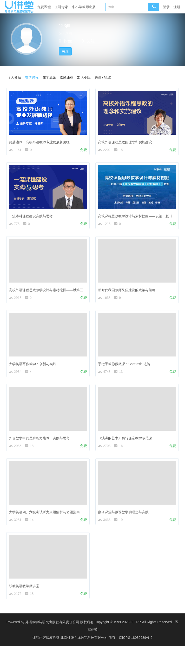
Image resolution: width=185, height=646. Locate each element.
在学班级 (49, 77)
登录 (166, 7)
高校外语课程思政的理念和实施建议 (125, 142)
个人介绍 (14, 77)
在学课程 (32, 77)
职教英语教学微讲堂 (24, 586)
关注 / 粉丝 (102, 77)
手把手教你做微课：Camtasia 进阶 (124, 364)
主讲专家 (61, 7)
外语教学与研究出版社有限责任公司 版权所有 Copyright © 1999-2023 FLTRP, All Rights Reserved (98, 622)
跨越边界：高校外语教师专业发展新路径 (39, 142)
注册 (176, 7)
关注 (65, 51)
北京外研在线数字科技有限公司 (84, 638)
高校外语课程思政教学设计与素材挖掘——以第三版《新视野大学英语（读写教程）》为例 (76, 290)
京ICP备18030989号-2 (135, 638)
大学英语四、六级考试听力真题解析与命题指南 (44, 512)
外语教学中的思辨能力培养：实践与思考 (39, 438)
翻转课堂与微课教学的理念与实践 (123, 512)
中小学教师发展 (84, 7)
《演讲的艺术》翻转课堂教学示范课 (125, 438)
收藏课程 (66, 77)
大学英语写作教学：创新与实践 (32, 364)
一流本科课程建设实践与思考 (31, 216)
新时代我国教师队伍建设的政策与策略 (126, 290)
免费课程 (44, 7)
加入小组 (84, 77)
